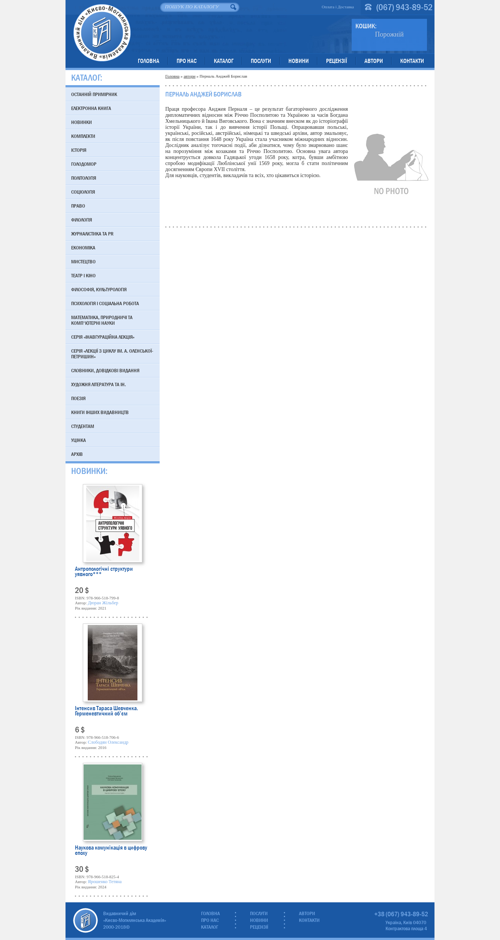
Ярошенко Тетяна (105, 881)
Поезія (78, 398)
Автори (373, 61)
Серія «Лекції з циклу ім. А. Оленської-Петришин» (112, 353)
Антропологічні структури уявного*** (104, 572)
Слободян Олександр (108, 742)
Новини (298, 61)
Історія (78, 150)
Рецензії (336, 61)
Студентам (82, 426)
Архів (77, 454)
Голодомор (83, 163)
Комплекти (83, 136)
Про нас (187, 61)
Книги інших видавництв (100, 412)
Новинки (81, 122)
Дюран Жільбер (103, 602)
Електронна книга (91, 108)
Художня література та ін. (98, 384)
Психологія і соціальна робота (105, 303)
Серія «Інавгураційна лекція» (102, 336)
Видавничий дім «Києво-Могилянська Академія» (102, 32)
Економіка (83, 247)
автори (189, 76)
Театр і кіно (83, 275)
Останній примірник (94, 94)
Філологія (81, 219)
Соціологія (83, 191)
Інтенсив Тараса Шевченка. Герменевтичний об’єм (106, 711)
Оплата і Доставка (338, 7)
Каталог (223, 61)
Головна (148, 61)
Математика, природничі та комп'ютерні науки (102, 320)
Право (78, 205)
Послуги (261, 61)
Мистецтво (83, 261)
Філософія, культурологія (99, 289)
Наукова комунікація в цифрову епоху (111, 851)
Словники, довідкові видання (105, 370)
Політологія (83, 177)
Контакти (412, 61)
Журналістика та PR (92, 233)
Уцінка (78, 440)
